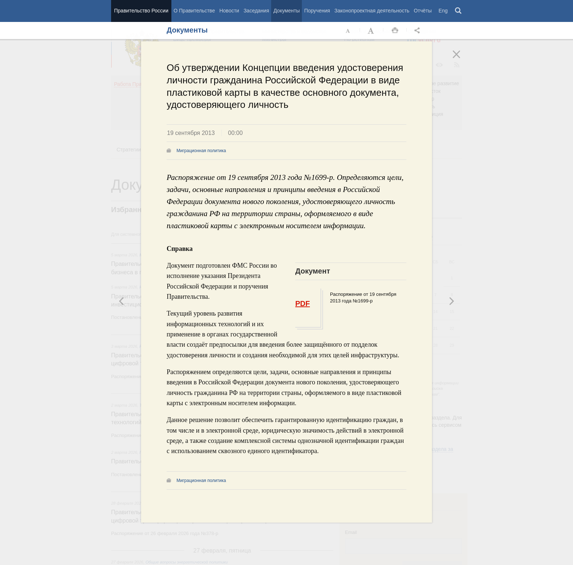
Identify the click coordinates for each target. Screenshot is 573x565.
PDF (302, 304)
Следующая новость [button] (122, 301)
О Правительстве (194, 11)
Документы (286, 11)
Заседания (256, 11)
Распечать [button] (395, 30)
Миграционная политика (201, 150)
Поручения (317, 11)
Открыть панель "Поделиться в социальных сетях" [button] (418, 30)
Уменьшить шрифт (348, 30)
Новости (229, 11)
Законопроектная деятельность (371, 11)
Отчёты (423, 11)
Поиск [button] (458, 11)
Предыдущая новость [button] (451, 301)
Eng (443, 11)
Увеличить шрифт (371, 30)
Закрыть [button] (461, 59)
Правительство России (141, 11)
